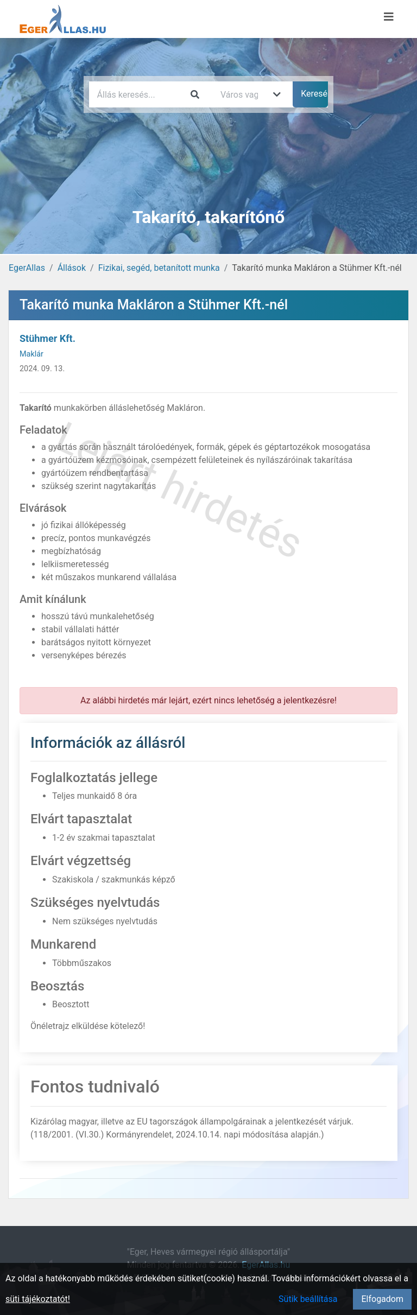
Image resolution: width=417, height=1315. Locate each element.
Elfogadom (382, 1299)
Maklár (31, 354)
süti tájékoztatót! (37, 1299)
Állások (72, 268)
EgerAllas (27, 268)
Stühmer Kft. (47, 338)
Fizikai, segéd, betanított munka (159, 268)
